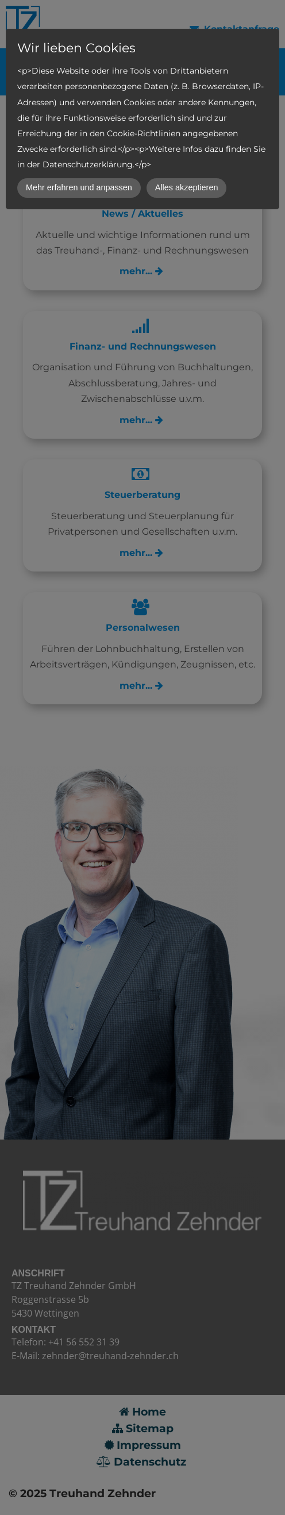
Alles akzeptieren (186, 187)
